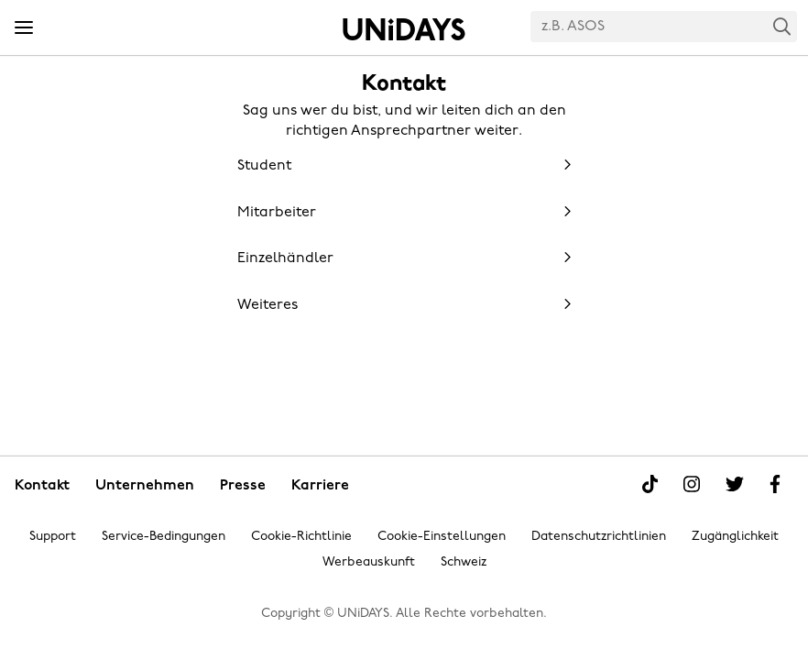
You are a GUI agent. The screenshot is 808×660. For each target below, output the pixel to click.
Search (782, 26)
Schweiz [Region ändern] (463, 562)
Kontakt (42, 485)
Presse (243, 485)
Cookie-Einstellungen (441, 537)
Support (52, 537)
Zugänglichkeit (735, 537)
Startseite (404, 29)
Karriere (320, 485)
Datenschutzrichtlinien (598, 537)
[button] (404, 164)
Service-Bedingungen (163, 537)
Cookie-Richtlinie (301, 537)
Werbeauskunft (368, 562)
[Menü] (24, 28)
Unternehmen (144, 485)
